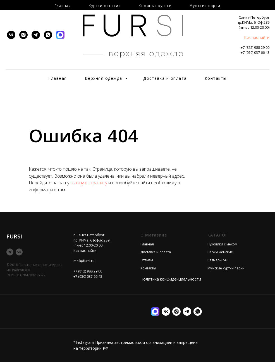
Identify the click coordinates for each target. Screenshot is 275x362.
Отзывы (146, 260)
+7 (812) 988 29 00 (255, 47)
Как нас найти (256, 37)
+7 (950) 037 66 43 (255, 52)
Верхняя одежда (104, 78)
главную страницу (88, 183)
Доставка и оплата (165, 78)
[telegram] (36, 35)
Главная (57, 78)
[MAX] (60, 35)
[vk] (11, 35)
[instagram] (23, 35)
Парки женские (220, 252)
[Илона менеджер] (197, 311)
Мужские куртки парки (226, 268)
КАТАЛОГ (217, 235)
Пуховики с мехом (222, 244)
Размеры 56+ (218, 260)
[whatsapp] (48, 35)
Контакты (216, 78)
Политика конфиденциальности (170, 279)
